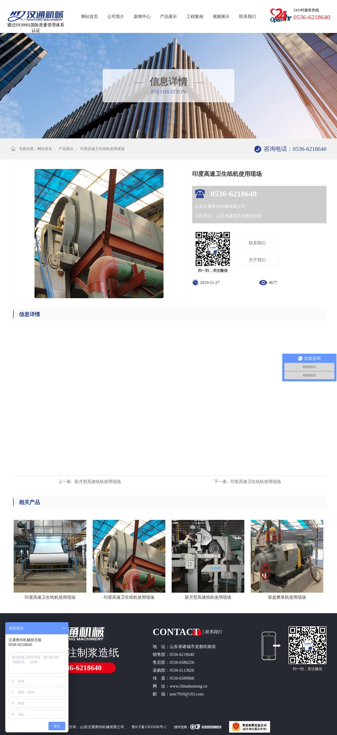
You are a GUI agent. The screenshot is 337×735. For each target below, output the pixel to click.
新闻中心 (142, 16)
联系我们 (247, 16)
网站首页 (89, 16)
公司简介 (115, 16)
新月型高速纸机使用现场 (89, 481)
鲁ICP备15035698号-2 (149, 727)
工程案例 (194, 16)
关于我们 (257, 260)
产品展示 (168, 16)
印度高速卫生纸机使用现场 (102, 149)
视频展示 (221, 16)
